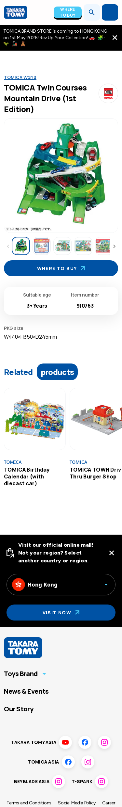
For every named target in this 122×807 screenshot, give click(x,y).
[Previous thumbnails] (8, 246)
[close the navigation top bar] (115, 37)
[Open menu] (110, 12)
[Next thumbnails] (114, 246)
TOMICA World (20, 77)
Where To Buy (68, 12)
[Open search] (92, 12)
